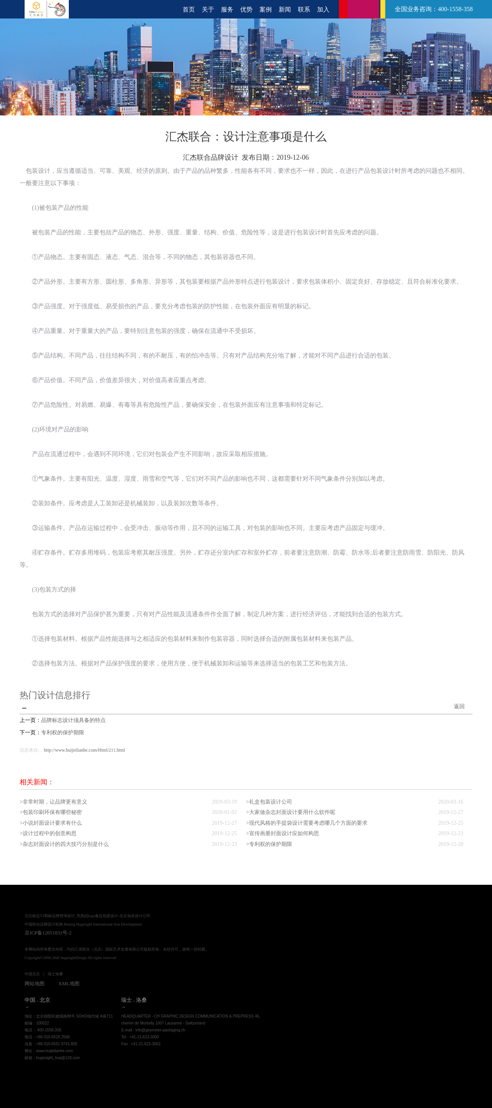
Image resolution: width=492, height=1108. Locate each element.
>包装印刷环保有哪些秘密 (51, 812)
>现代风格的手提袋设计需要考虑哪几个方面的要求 (306, 822)
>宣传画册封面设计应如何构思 (282, 833)
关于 (208, 9)
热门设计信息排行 (56, 695)
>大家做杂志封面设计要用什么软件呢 (290, 812)
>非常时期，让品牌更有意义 (53, 801)
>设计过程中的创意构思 (48, 833)
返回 (459, 706)
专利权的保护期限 (62, 732)
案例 (265, 9)
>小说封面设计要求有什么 (51, 822)
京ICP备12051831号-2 (48, 931)
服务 (227, 9)
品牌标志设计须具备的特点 (73, 720)
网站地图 (35, 982)
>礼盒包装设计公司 (269, 801)
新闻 (285, 9)
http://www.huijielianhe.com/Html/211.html (84, 749)
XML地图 (69, 982)
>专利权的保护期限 (269, 843)
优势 (246, 9)
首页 (189, 9)
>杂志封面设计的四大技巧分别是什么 (64, 843)
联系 (304, 9)
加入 (323, 9)
